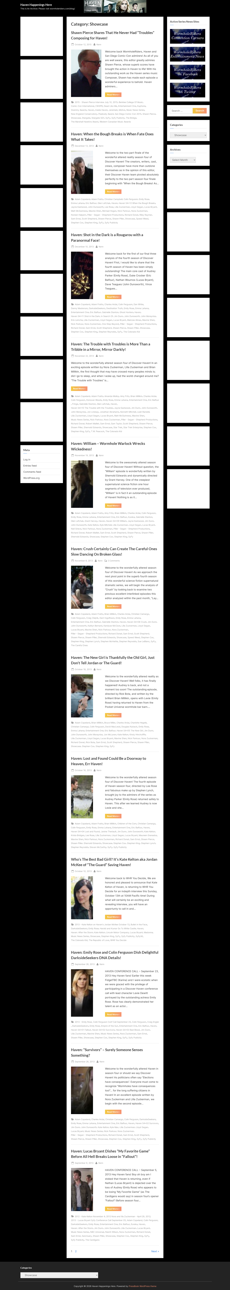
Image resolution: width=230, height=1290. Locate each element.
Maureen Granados (148, 835)
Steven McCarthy (98, 847)
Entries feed (30, 465)
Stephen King (91, 222)
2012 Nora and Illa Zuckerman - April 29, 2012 (128, 1216)
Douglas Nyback (129, 726)
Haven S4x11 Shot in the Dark (85, 316)
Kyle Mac (114, 1127)
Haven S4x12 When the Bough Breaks (137, 203)
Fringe (75, 404)
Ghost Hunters (126, 312)
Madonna (148, 932)
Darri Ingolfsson (107, 618)
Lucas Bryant (150, 207)
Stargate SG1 (98, 118)
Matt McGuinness (79, 211)
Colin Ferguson (131, 199)
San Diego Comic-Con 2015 (128, 114)
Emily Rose (144, 199)
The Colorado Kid (131, 331)
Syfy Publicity (118, 118)
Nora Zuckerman (139, 211)
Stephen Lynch (92, 641)
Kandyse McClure (112, 625)
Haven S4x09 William (116, 521)
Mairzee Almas (134, 320)
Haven (91, 110)
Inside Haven (101, 110)
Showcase (76, 118)
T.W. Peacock (97, 431)
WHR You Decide (118, 940)
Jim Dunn (118, 316)
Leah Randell (143, 412)
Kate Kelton (93, 525)
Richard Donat (131, 215)
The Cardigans (92, 1240)
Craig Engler (153, 1022)
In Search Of (107, 316)
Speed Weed (142, 218)
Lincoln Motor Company (117, 932)
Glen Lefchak (104, 203)
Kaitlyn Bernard (95, 625)
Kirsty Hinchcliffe (138, 734)
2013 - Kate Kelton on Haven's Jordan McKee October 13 (102, 924)
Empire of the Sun (109, 1026)
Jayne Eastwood (79, 207)
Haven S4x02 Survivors (103, 1030)
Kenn (99, 44)
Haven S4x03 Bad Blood (128, 1030)
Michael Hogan (109, 211)
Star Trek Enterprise (132, 427)
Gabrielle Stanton (110, 312)
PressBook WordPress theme (142, 1286)
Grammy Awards (79, 110)
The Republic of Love (99, 940)
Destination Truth (114, 308)
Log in (26, 459)
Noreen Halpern (78, 215)
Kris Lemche (77, 320)
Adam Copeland (82, 199)
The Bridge (131, 118)
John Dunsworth (96, 207)
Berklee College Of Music (131, 102)
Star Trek (117, 427)
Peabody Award (106, 114)
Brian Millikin (136, 396)
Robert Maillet (92, 423)
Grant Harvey (91, 521)
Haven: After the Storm (82, 932)
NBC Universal (97, 1232)
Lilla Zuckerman (122, 207)
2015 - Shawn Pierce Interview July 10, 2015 (96, 102)
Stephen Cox (77, 222)
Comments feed (32, 471)
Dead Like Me (110, 106)
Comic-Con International (82, 106)
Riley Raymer (145, 215)
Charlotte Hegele (139, 722)
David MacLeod (112, 726)
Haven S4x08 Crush (137, 622)
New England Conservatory (84, 114)
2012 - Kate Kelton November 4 (90, 1216)
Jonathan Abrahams (109, 412)
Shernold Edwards (92, 427)
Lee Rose (109, 207)
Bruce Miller (109, 722)
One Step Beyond (110, 324)
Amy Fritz (124, 396)
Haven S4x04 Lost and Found (85, 831)
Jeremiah (113, 110)
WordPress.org (31, 477)
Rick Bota (90, 742)
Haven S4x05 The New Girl (130, 730)
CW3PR (99, 106)
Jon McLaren (110, 734)
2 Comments (114, 560)
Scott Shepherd (89, 218)
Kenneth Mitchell (128, 412)
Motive (122, 110)
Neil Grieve (76, 528)
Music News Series (135, 110)
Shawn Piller (118, 218)
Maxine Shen (95, 211)
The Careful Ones (79, 645)
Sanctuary (87, 1236)
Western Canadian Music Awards (115, 121)
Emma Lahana (77, 203)
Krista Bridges (77, 835)
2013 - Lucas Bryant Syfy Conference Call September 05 (98, 1220)
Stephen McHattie (109, 641)
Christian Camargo (140, 614)
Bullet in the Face (139, 924)
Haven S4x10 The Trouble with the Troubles (92, 408)
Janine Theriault (108, 831)
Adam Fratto (97, 199)
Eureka (131, 517)
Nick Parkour (124, 211)
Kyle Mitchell (106, 525)
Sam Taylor (116, 423)
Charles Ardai (110, 304)
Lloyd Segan (137, 207)
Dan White (138, 304)
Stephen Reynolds (107, 331)
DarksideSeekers (97, 308)
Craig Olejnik (92, 618)
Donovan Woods (94, 400)
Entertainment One (127, 106)
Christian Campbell (113, 199)
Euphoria (141, 106)
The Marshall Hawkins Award (84, 121)
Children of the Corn (127, 823)
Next (154, 1251)
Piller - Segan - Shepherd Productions (105, 215)
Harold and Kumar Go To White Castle (118, 928)
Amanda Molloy (111, 396)
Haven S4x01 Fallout (81, 1030)
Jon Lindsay (93, 412)
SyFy (107, 118)
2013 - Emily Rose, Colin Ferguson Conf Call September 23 (103, 1022)
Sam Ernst (76, 218)
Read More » (114, 95)
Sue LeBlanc (144, 641)
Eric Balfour (91, 203)
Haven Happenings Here (36, 4)
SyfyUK (139, 936)
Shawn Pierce (149, 114)
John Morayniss (148, 316)
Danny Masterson (79, 308)
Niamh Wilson (111, 1232)
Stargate (86, 118)
